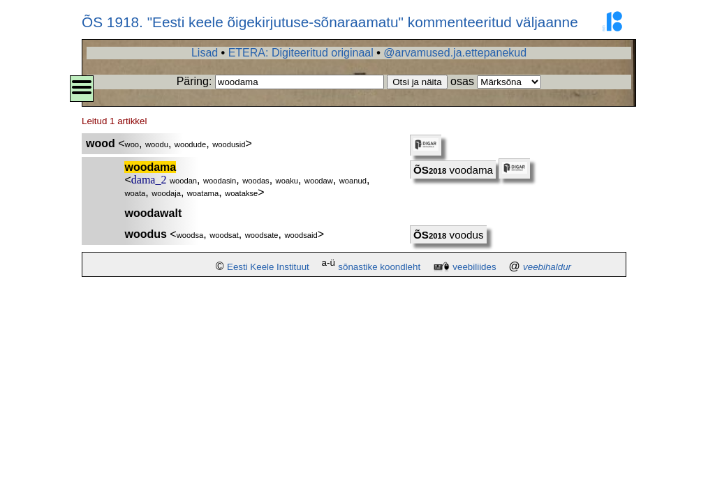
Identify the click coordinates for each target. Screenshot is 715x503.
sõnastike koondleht (379, 267)
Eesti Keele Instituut (268, 267)
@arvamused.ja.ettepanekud (454, 53)
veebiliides (474, 267)
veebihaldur (547, 267)
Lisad (204, 53)
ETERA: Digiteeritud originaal (301, 53)
